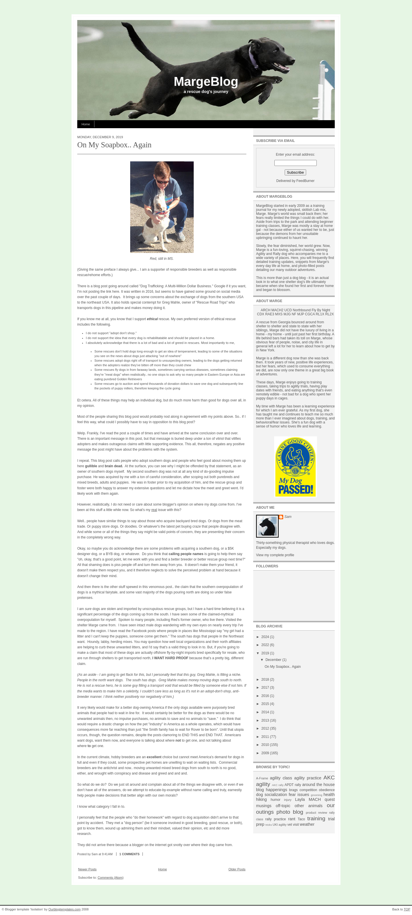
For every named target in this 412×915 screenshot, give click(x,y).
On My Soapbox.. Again (114, 144)
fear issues (299, 794)
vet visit (293, 825)
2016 (266, 696)
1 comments (129, 854)
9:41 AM (107, 854)
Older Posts (236, 869)
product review (316, 812)
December (274, 660)
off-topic (283, 805)
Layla (300, 799)
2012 (266, 728)
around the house (318, 784)
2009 (266, 753)
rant (291, 819)
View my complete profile (275, 555)
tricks (269, 824)
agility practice (307, 778)
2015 (266, 704)
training (316, 818)
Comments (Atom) (111, 877)
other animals (308, 805)
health (329, 794)
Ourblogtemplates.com (64, 909)
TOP (407, 909)
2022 (266, 645)
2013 (266, 720)
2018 (266, 680)
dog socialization (271, 794)
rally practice (275, 819)
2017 (266, 688)
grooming (316, 795)
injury (288, 799)
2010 (266, 745)
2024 (266, 637)
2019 (266, 653)
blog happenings (271, 789)
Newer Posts (87, 869)
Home (86, 124)
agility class (281, 778)
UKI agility (280, 824)
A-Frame (262, 778)
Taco (301, 819)
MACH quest (322, 799)
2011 (266, 737)
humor (275, 800)
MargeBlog (206, 81)
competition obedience (317, 790)
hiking (261, 799)
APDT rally (292, 785)
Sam (288, 517)
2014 (266, 712)
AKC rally (278, 785)
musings (264, 805)
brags (293, 790)
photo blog (289, 812)
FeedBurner (305, 181)
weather (307, 824)
